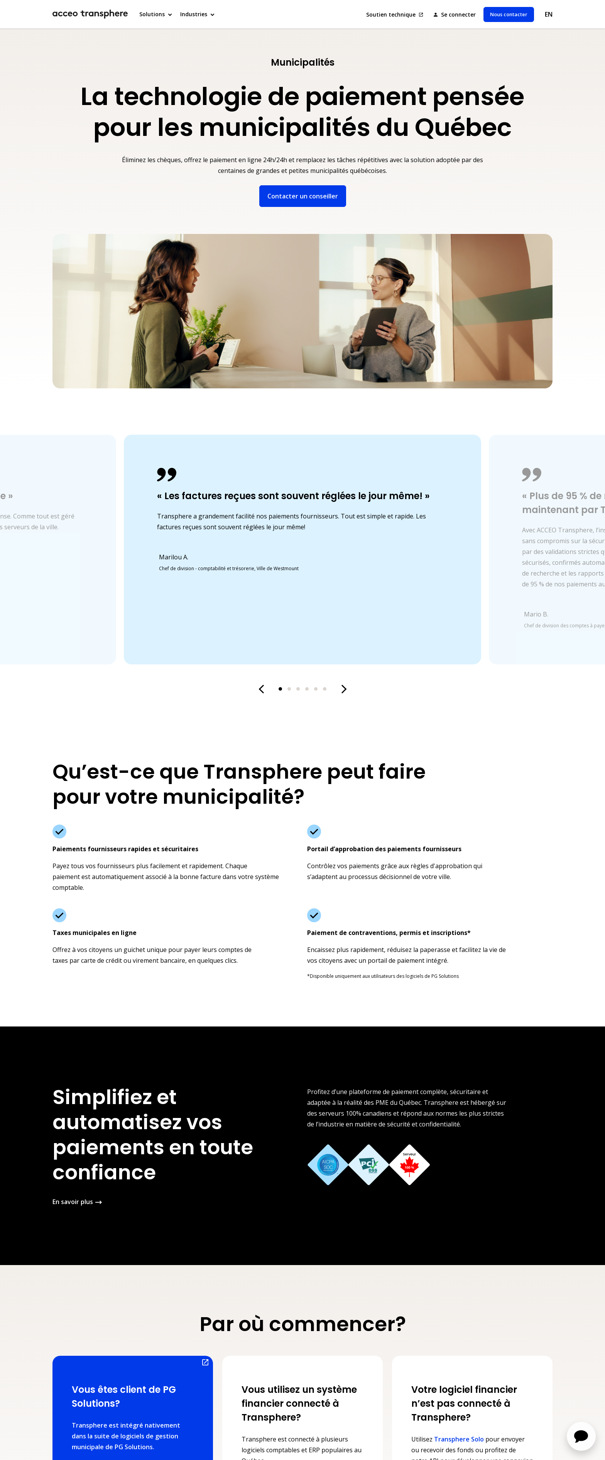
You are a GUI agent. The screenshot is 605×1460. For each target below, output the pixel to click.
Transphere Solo (459, 1439)
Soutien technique (391, 14)
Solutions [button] (152, 14)
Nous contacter (508, 14)
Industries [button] (193, 14)
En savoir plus (72, 1201)
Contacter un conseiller (302, 196)
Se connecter (457, 14)
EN (549, 14)
